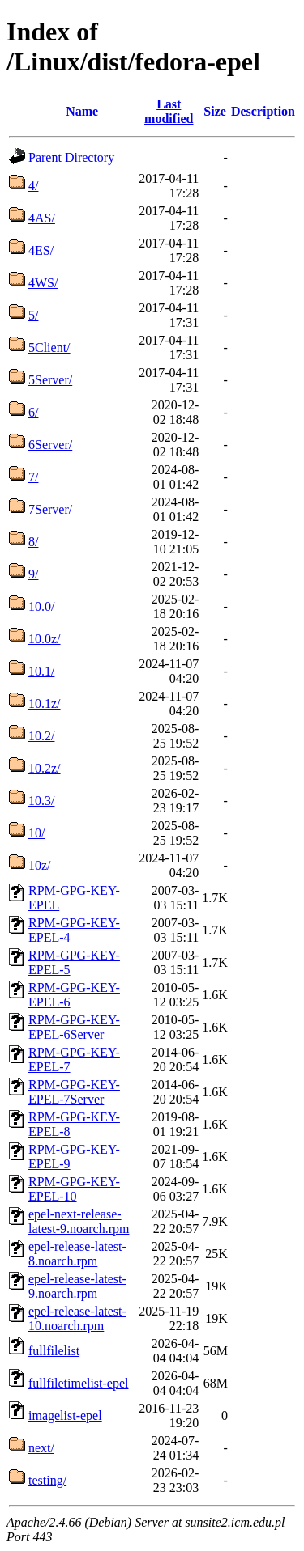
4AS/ (41, 218)
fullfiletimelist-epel (78, 1383)
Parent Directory (71, 157)
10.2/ (41, 736)
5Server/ (50, 380)
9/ (33, 574)
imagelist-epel (65, 1415)
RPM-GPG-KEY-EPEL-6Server (74, 1027)
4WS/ (43, 283)
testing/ (47, 1480)
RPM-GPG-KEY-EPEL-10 (74, 1189)
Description (263, 111)
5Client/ (49, 347)
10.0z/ (44, 639)
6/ (33, 412)
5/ (33, 315)
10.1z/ (44, 703)
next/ (41, 1448)
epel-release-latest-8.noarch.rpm (77, 1254)
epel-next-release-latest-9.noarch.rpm (78, 1221)
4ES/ (41, 250)
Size (214, 111)
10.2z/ (44, 768)
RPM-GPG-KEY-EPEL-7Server (74, 1092)
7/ (33, 477)
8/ (33, 542)
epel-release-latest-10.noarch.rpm (77, 1318)
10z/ (39, 865)
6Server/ (50, 444)
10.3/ (41, 800)
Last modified (168, 111)
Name (82, 111)
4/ (33, 186)
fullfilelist (53, 1351)
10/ (36, 833)
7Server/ (50, 509)
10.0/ (41, 606)
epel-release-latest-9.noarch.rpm (77, 1286)
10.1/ (41, 671)
